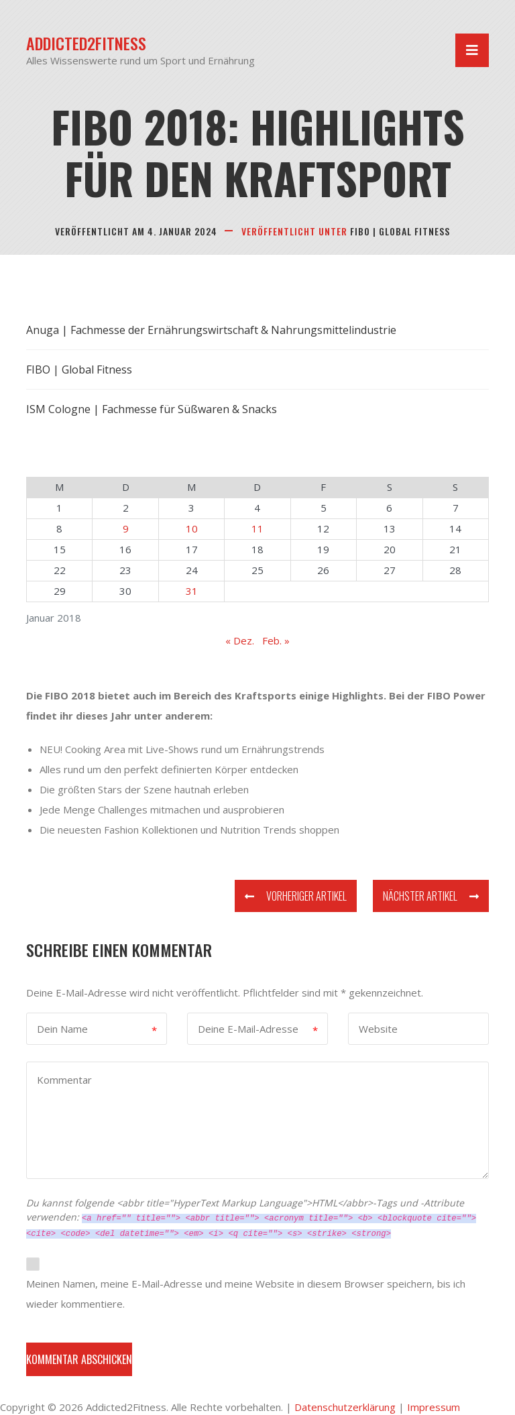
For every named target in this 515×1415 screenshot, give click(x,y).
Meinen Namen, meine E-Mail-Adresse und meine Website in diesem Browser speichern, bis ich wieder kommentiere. (245, 1293)
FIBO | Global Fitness (400, 231)
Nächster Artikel (431, 896)
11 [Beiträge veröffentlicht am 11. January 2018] (257, 528)
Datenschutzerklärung (345, 1407)
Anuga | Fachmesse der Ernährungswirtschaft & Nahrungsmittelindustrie (211, 330)
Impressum (433, 1407)
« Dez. (239, 640)
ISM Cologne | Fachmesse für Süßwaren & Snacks (151, 409)
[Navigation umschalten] (472, 50)
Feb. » (276, 640)
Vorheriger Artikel (296, 896)
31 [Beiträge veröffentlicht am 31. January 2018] (192, 591)
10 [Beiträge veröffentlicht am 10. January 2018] (192, 528)
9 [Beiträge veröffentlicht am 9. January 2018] (126, 528)
